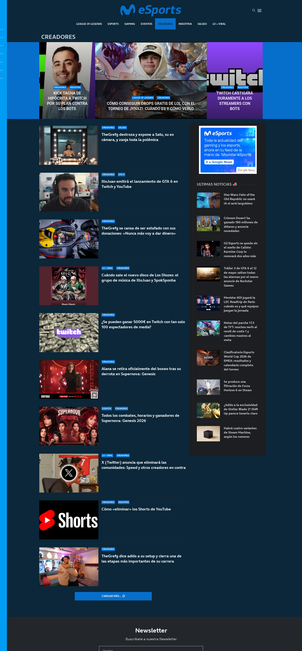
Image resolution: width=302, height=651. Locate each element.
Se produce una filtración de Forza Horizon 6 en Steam (238, 385)
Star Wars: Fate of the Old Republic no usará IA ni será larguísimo (239, 199)
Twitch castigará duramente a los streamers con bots (234, 101)
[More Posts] (113, 596)
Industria (185, 24)
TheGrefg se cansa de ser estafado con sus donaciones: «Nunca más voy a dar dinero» (139, 230)
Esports (113, 24)
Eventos (146, 24)
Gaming (129, 24)
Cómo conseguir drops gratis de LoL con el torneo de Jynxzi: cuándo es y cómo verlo (151, 106)
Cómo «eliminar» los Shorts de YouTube (136, 509)
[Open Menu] (259, 11)
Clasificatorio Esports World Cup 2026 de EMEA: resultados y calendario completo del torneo (239, 361)
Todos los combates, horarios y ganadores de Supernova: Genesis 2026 (140, 418)
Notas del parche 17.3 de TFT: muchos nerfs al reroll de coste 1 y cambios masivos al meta (240, 331)
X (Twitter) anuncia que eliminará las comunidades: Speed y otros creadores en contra (144, 465)
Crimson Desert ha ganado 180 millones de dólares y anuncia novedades (241, 224)
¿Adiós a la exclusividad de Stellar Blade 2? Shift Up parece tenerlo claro (241, 409)
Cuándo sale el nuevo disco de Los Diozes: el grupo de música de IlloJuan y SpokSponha (140, 277)
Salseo (202, 24)
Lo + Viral (219, 24)
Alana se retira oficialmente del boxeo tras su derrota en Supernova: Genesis (141, 377)
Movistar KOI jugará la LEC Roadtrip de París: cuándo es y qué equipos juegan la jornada (241, 304)
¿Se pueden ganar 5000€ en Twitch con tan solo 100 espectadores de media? (143, 325)
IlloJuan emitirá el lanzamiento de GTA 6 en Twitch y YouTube (140, 184)
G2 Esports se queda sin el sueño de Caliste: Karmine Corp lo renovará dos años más (241, 249)
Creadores (165, 24)
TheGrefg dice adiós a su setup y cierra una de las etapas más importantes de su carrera (141, 558)
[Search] (254, 10)
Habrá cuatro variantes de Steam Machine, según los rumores (240, 432)
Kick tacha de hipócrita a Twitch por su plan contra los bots (67, 101)
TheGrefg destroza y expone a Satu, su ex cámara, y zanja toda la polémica (138, 137)
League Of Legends (89, 24)
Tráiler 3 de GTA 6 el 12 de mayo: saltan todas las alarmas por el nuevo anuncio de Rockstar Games (241, 277)
